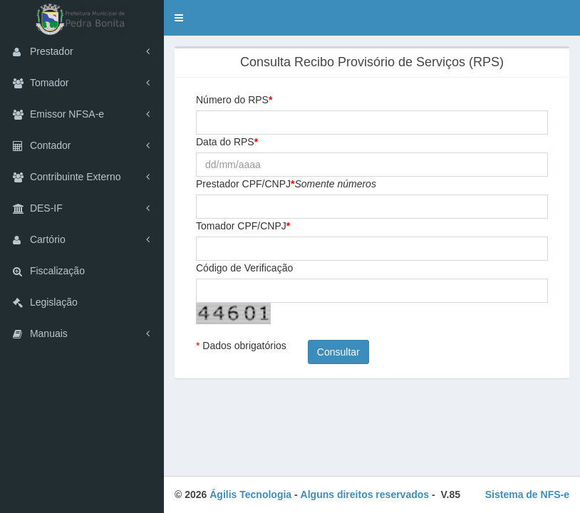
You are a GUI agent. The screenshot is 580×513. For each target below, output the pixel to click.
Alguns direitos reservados (365, 494)
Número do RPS (232, 99)
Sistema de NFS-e (527, 494)
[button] (179, 18)
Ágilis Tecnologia (250, 494)
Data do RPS (225, 141)
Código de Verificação (244, 268)
